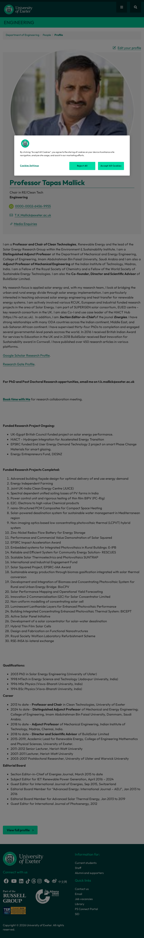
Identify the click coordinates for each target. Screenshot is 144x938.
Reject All (82, 165)
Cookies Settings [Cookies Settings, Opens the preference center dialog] (29, 165)
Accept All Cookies (110, 165)
